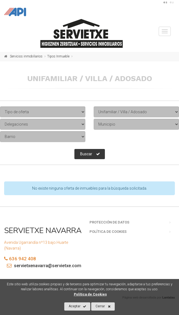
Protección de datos (109, 222)
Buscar (90, 154)
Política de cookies (108, 232)
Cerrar (103, 306)
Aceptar (77, 306)
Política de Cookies (90, 294)
